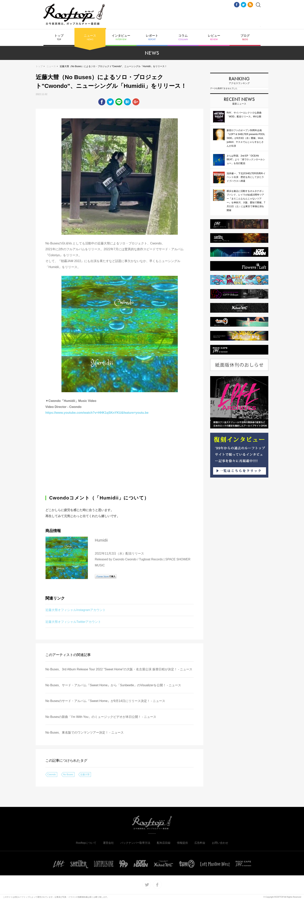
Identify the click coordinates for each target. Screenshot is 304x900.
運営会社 (108, 842)
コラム (183, 37)
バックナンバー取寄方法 (135, 842)
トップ (58, 37)
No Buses (68, 774)
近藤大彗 (85, 774)
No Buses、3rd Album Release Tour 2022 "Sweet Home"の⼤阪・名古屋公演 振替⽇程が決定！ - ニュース (118, 669)
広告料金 (199, 842)
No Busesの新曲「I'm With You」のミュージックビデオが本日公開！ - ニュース (100, 716)
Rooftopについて (86, 842)
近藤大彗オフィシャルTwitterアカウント (73, 621)
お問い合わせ (220, 842)
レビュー (214, 37)
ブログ (245, 37)
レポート (152, 37)
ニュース (89, 37)
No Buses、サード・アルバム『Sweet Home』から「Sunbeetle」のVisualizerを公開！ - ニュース (113, 685)
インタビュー (120, 37)
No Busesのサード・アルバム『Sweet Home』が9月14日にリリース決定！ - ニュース (105, 701)
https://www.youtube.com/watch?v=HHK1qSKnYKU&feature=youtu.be (97, 412)
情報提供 (182, 842)
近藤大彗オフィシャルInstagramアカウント (75, 610)
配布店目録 (163, 842)
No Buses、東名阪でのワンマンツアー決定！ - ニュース (84, 732)
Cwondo (51, 774)
